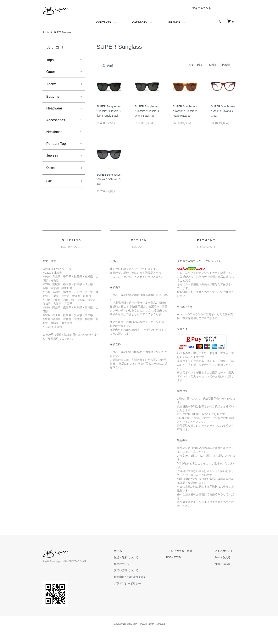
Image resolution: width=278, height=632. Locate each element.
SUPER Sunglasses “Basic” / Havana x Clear (223, 111)
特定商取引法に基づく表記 (141, 576)
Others (51, 169)
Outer (50, 72)
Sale (49, 183)
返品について (133, 563)
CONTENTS (103, 22)
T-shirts (52, 84)
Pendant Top (56, 144)
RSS (178, 557)
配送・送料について (137, 557)
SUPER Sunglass (64, 32)
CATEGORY (139, 22)
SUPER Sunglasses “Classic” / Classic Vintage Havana (185, 111)
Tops (50, 60)
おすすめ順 (195, 64)
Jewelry (52, 156)
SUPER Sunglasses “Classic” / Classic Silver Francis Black (109, 111)
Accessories (55, 121)
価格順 (212, 64)
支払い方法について (137, 570)
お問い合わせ (225, 563)
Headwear (54, 109)
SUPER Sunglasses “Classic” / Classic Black (109, 179)
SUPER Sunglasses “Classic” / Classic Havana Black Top (147, 111)
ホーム (45, 32)
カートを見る (225, 557)
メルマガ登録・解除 (187, 550)
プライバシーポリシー (138, 583)
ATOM (186, 557)
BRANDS (174, 22)
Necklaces (54, 133)
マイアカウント (201, 8)
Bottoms (52, 97)
